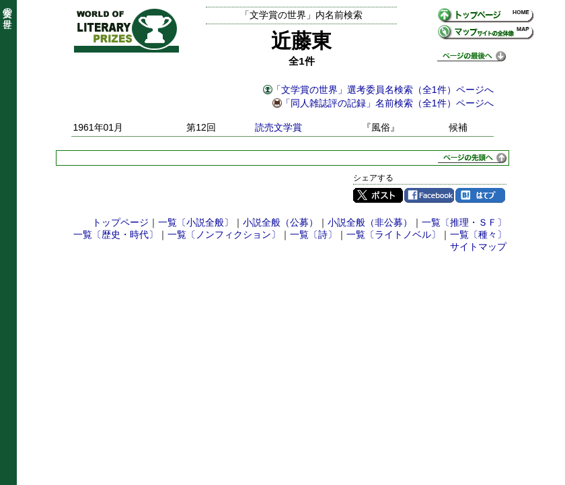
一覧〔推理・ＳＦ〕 (464, 222)
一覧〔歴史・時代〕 (115, 234)
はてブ (480, 195)
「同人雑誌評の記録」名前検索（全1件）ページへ (387, 103)
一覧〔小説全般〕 (195, 222)
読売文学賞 (278, 127)
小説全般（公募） (280, 222)
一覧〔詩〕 (313, 234)
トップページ (120, 222)
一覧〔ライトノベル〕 (393, 234)
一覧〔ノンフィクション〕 (223, 234)
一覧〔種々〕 (478, 234)
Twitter (378, 195)
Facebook (429, 195)
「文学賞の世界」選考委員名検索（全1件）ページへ (383, 89)
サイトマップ (478, 246)
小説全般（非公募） (370, 222)
